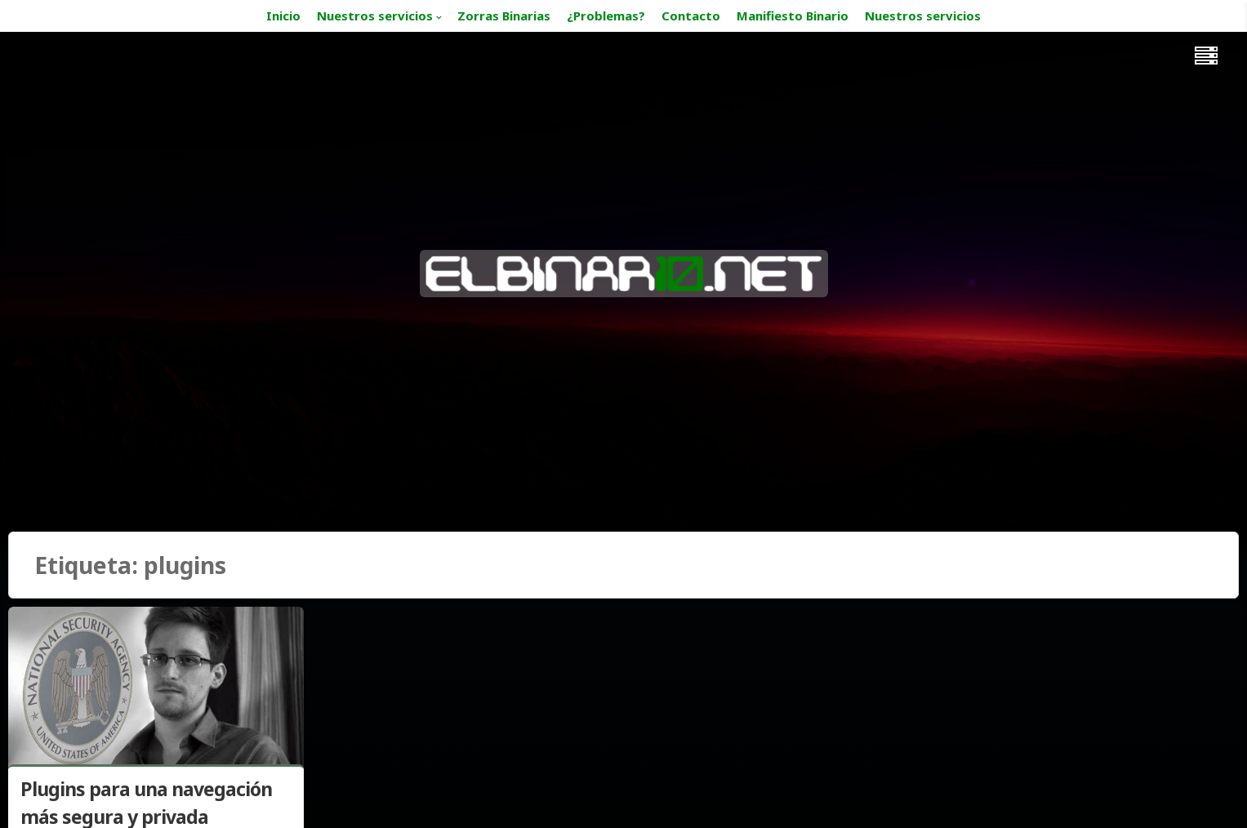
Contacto (690, 15)
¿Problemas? (606, 15)
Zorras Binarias (503, 15)
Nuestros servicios (375, 15)
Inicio (283, 15)
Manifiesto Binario (792, 15)
